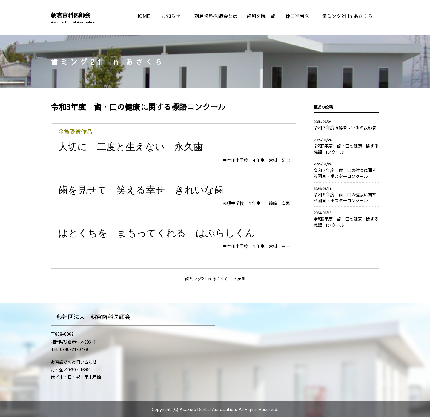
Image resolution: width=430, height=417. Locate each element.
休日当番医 (297, 16)
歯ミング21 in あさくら (347, 16)
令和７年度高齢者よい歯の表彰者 (345, 128)
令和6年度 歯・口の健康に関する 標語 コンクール (346, 222)
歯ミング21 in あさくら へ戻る (215, 279)
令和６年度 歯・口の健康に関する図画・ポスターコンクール (345, 197)
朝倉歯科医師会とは (215, 16)
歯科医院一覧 (261, 16)
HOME (142, 16)
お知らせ (170, 16)
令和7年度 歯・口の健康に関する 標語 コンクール (346, 149)
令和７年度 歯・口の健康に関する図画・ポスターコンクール (345, 173)
